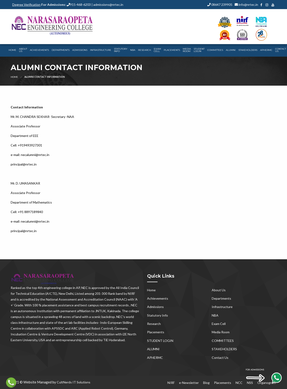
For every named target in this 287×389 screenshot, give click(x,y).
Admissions (79, 50)
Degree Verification (26, 4)
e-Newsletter (189, 383)
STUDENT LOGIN (199, 50)
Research (144, 50)
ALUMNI (231, 50)
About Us (23, 50)
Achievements (39, 50)
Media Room (187, 50)
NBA (132, 50)
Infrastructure (100, 50)
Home (12, 50)
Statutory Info (120, 50)
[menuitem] (12, 50)
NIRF (171, 383)
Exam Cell (157, 50)
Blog (206, 383)
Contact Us (220, 358)
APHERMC (266, 50)
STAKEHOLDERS (247, 50)
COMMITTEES (215, 50)
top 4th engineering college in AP (56, 288)
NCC (239, 383)
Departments (60, 50)
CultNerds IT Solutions (73, 382)
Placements (172, 50)
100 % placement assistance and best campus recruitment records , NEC (84, 305)
